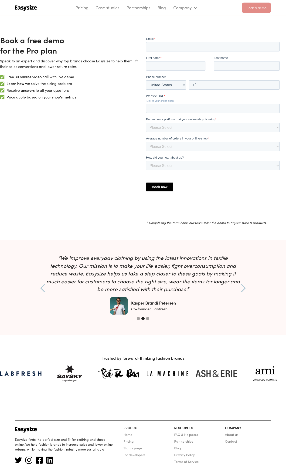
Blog (177, 448)
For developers (134, 455)
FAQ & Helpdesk (186, 434)
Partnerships (183, 441)
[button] (184, 7)
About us (231, 434)
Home (127, 434)
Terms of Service (186, 461)
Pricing (128, 441)
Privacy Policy (184, 455)
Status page (132, 448)
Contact (231, 441)
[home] (26, 8)
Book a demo (256, 8)
